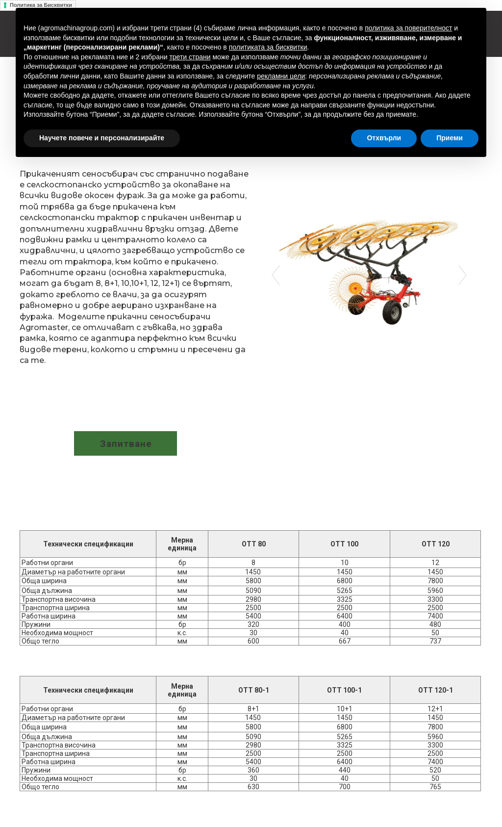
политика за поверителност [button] (408, 28)
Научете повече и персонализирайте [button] (101, 138)
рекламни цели (281, 76)
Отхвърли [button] (384, 138)
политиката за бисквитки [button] (268, 47)
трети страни (189, 57)
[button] (125, 443)
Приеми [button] (449, 138)
